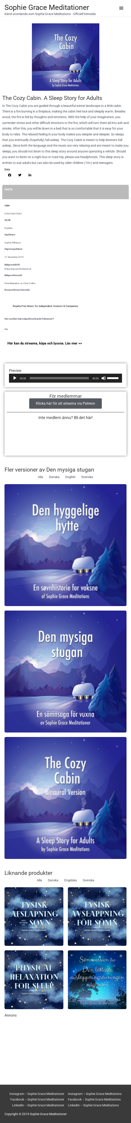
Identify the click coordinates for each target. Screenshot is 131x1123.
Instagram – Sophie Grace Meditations (95, 1094)
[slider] (59, 378)
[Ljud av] (103, 378)
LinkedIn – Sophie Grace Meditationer (38, 1105)
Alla (40, 477)
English (70, 477)
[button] (9, 175)
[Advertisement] (65, 1048)
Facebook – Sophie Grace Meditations (94, 1099)
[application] (65, 378)
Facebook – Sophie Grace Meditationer (37, 1099)
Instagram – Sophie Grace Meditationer (36, 1094)
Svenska (87, 477)
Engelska (70, 880)
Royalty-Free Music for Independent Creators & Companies (45, 306)
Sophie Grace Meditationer (46, 7)
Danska (54, 477)
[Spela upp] (15, 378)
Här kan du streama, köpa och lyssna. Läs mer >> (44, 343)
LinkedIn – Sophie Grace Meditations (93, 1105)
